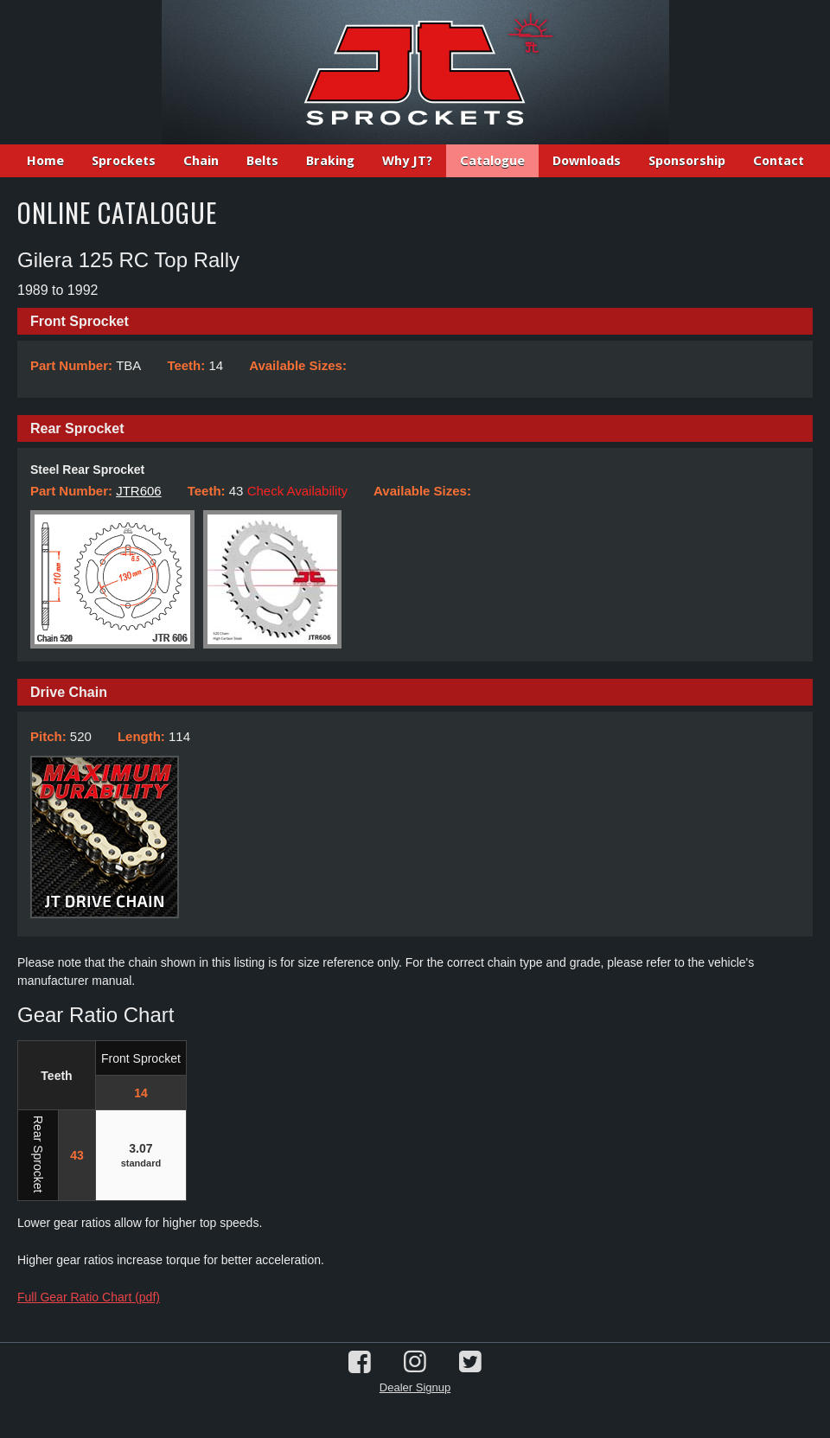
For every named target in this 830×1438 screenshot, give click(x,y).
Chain (201, 161)
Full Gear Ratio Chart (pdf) (88, 1297)
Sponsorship (686, 161)
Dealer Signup (415, 1387)
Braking (330, 161)
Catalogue (492, 161)
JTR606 (139, 490)
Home (45, 161)
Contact (778, 161)
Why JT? (407, 161)
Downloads (586, 161)
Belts (262, 161)
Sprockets (124, 161)
